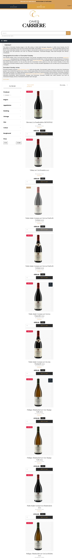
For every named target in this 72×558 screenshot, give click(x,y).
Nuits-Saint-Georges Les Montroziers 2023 (36, 290)
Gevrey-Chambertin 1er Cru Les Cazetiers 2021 (59, 375)
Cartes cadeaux (47, 526)
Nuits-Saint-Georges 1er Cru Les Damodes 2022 (36, 204)
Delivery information (34, 517)
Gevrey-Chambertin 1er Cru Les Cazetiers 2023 (36, 418)
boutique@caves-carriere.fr (10, 521)
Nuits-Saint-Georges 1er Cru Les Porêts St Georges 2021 (59, 161)
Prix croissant (64, 85)
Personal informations (46, 514)
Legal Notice (34, 525)
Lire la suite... (6, 79)
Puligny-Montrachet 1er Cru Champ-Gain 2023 (36, 247)
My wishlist (45, 523)
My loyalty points (47, 521)
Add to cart (39, 128)
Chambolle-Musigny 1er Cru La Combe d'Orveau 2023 (36, 461)
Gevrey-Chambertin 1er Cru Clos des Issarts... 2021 (59, 332)
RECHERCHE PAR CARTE (7, 36)
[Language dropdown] (69, 5)
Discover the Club (59, 514)
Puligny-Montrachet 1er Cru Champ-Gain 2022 (59, 247)
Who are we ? (34, 514)
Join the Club (58, 516)
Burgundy (49, 47)
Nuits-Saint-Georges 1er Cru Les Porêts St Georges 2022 (36, 161)
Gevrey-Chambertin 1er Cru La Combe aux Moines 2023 (36, 332)
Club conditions (59, 519)
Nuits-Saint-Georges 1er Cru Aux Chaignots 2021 (59, 204)
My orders (45, 518)
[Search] (36, 33)
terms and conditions (33, 521)
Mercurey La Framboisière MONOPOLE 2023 (36, 118)
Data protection (35, 528)
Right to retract (35, 530)
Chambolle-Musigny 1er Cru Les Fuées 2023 (59, 461)
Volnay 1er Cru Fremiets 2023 (59, 117)
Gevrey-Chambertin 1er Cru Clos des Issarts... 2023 (36, 375)
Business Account (35, 533)
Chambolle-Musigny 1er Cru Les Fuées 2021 (59, 418)
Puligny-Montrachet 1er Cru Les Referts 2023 (59, 290)
